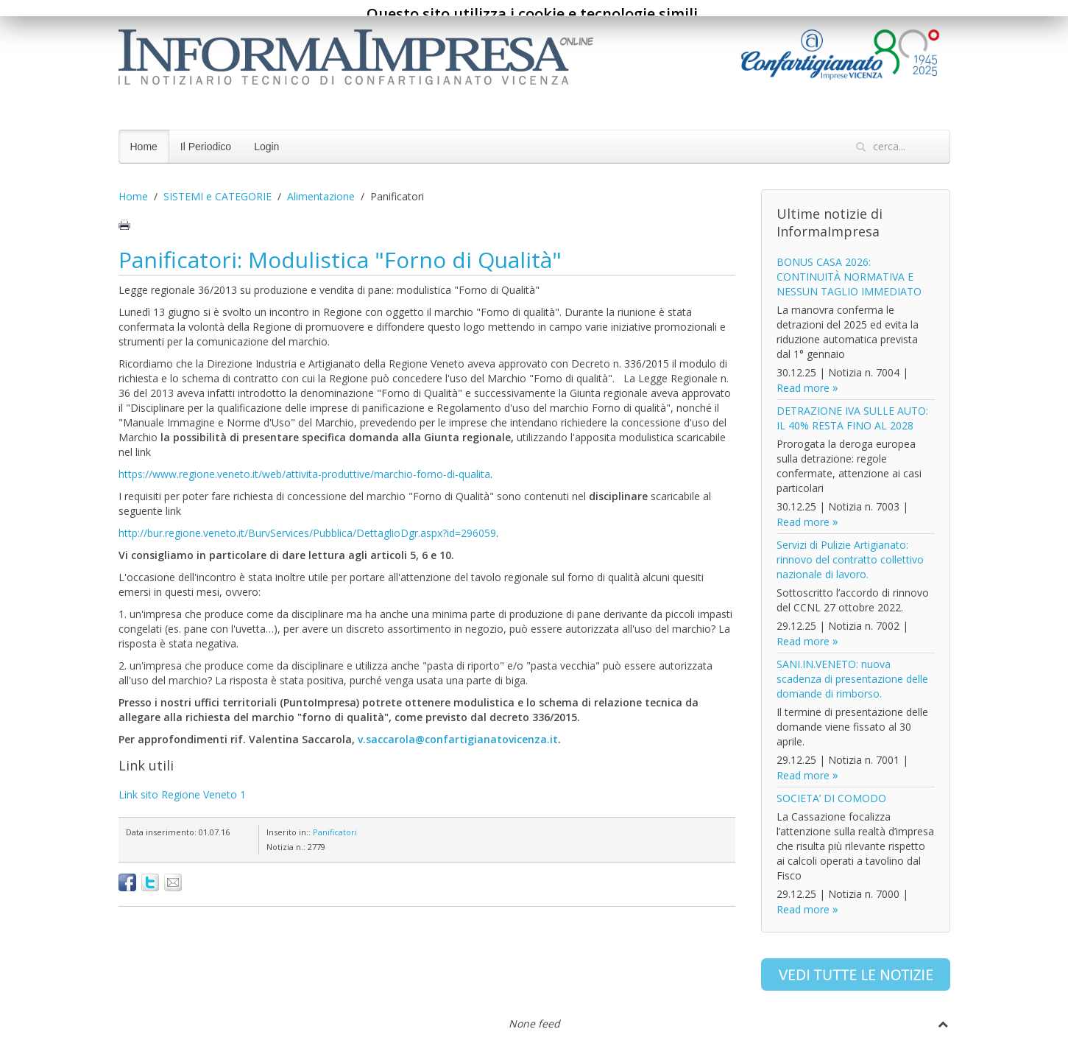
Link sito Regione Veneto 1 (182, 794)
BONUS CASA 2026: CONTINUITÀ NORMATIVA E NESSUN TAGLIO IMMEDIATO (849, 276)
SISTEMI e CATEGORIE (217, 196)
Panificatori (335, 831)
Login (266, 146)
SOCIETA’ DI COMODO (831, 798)
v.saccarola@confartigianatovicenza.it (458, 739)
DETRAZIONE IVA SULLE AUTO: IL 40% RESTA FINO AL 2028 (852, 418)
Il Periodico (205, 146)
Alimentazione (321, 196)
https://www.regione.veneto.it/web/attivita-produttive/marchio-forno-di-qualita (304, 474)
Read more (803, 388)
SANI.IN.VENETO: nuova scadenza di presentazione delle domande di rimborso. (852, 678)
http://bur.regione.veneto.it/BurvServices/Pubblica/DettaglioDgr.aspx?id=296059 (307, 533)
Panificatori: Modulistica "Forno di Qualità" (340, 260)
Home (144, 146)
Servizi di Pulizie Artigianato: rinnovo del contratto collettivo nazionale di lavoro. (850, 559)
